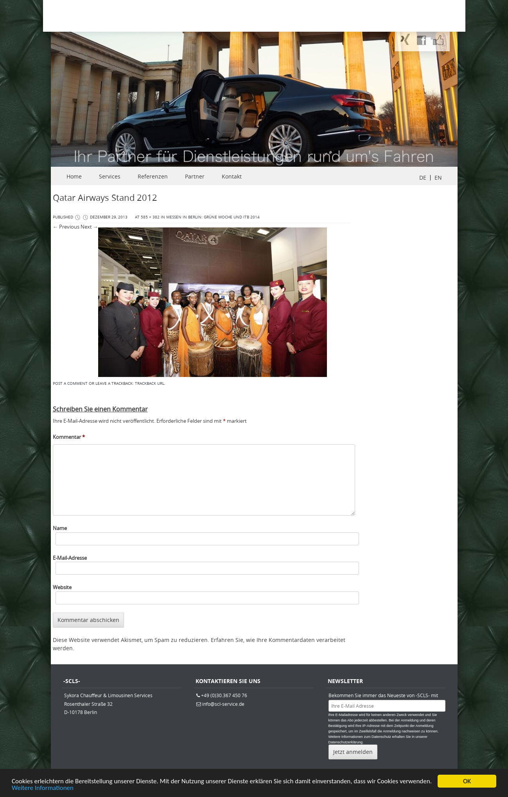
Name (60, 528)
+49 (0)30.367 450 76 (224, 695)
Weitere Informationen (43, 789)
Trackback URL (149, 383)
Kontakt (232, 176)
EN (438, 177)
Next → (89, 226)
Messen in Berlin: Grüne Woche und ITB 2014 (213, 217)
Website (62, 587)
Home (74, 176)
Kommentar (69, 436)
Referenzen (153, 176)
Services (109, 176)
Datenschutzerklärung (345, 742)
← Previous (66, 226)
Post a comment (70, 383)
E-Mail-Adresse (70, 557)
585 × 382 (150, 217)
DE (422, 177)
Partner (195, 176)
